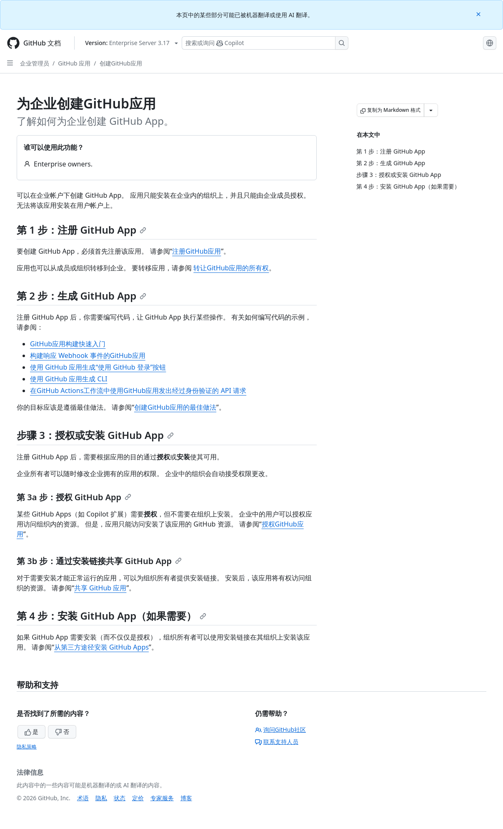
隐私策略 (27, 746)
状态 (119, 798)
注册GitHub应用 (196, 251)
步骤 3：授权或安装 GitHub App (95, 435)
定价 (138, 798)
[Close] (479, 13)
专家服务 (162, 798)
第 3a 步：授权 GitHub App (74, 497)
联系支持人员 (276, 742)
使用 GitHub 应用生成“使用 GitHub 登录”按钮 (98, 367)
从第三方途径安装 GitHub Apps (101, 647)
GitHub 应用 (74, 63)
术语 (83, 798)
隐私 (101, 798)
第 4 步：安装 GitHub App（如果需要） (111, 615)
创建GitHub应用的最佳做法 (175, 407)
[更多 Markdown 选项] (431, 110)
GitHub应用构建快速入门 (67, 343)
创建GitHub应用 (121, 63)
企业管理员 (34, 63)
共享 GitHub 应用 (100, 587)
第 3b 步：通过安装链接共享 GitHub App (99, 561)
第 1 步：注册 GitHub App (81, 230)
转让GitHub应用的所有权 (231, 267)
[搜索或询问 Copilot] (265, 43)
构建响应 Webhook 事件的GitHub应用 (87, 355)
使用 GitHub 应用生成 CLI (69, 378)
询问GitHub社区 (280, 729)
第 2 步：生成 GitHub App (81, 295)
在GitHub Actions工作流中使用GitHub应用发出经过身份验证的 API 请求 (138, 390)
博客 (186, 798)
